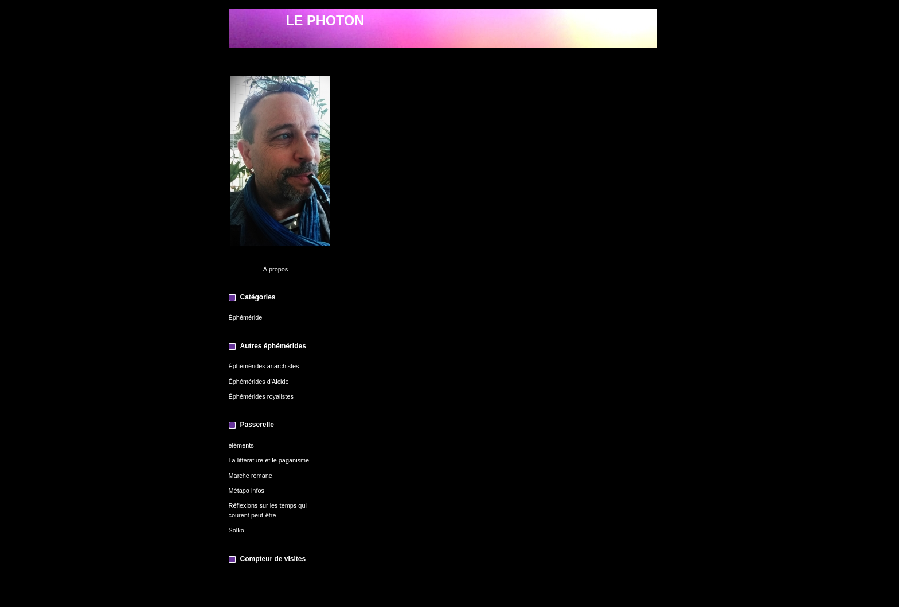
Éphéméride (246, 317)
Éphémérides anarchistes (264, 366)
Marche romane (250, 475)
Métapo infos (246, 490)
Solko (236, 530)
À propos (275, 269)
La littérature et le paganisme (269, 460)
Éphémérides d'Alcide (259, 381)
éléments (241, 445)
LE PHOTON (325, 20)
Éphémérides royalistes (261, 396)
